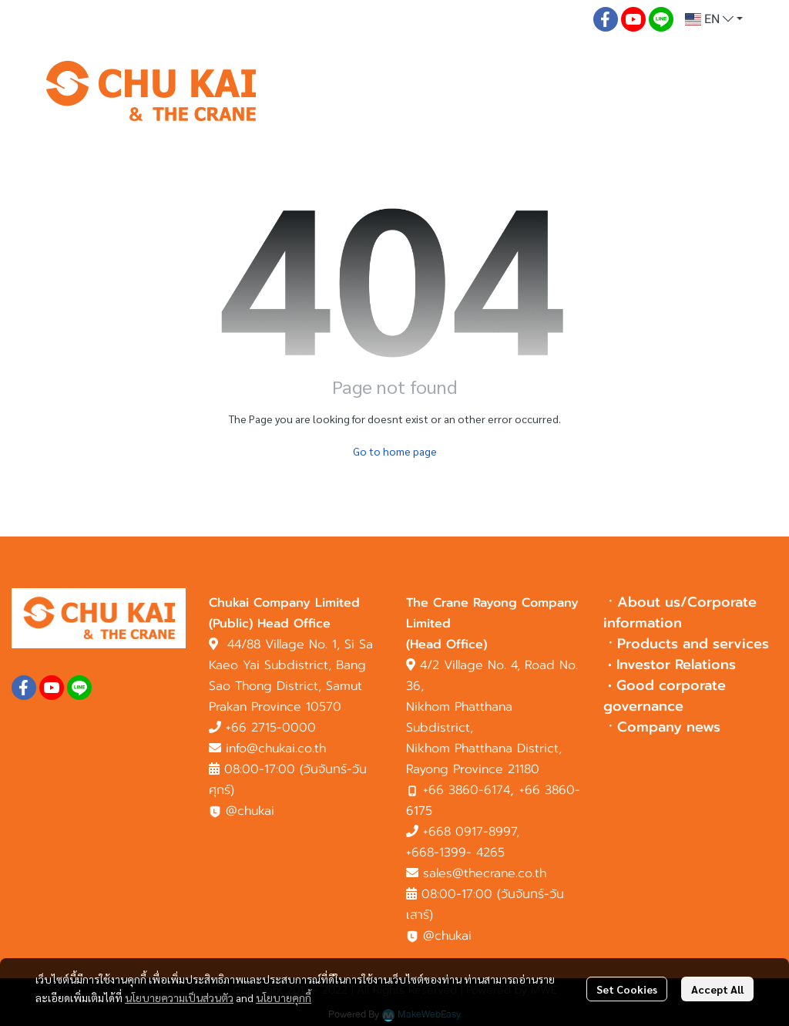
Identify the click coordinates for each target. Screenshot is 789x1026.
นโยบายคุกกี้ (283, 997)
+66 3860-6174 (466, 790)
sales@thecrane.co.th (484, 873)
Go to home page (395, 451)
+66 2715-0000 (271, 727)
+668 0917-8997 (469, 831)
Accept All (717, 989)
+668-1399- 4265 (455, 852)
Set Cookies (626, 989)
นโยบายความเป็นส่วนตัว (179, 997)
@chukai (241, 811)
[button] (714, 19)
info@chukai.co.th (276, 748)
